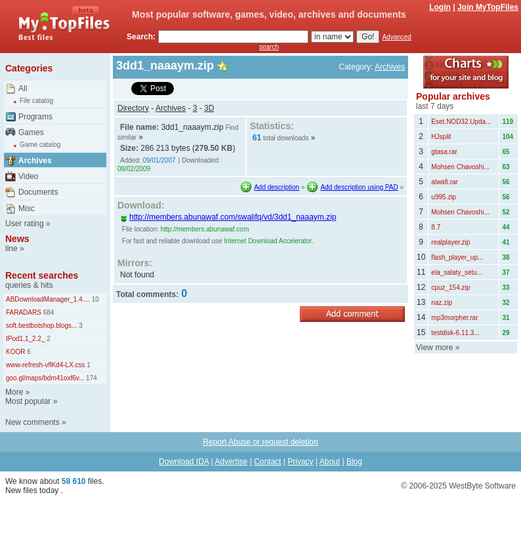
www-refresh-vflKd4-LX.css (45, 365)
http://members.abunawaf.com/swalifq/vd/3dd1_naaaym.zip (228, 217)
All (22, 88)
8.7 (435, 227)
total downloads (286, 138)
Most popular (28, 401)
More (14, 392)
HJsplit (441, 136)
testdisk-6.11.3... (455, 332)
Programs (35, 116)
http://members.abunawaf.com (205, 229)
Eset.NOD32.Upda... (461, 121)
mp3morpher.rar (454, 317)
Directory (133, 108)
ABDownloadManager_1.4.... (48, 299)
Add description (276, 187)
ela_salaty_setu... (456, 272)
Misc (26, 208)
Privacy (300, 461)
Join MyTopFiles (487, 7)
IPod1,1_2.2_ (25, 338)
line (11, 248)
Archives (35, 160)
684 (47, 312)
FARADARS (23, 312)
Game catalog (40, 144)
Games (31, 132)
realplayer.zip (450, 242)
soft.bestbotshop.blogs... (41, 325)
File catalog (36, 100)
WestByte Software (482, 485)
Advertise (231, 461)
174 (90, 378)
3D (209, 108)
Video (28, 176)
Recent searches (41, 275)
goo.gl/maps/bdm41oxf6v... (45, 378)
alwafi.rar (444, 182)
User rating (24, 223)
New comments (32, 422)
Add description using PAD (359, 187)
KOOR (15, 351)
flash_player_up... (457, 257)
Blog (354, 461)
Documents (38, 192)
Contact (267, 461)
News (17, 238)
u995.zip (443, 197)
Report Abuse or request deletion (260, 442)
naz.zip (441, 302)
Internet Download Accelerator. (268, 241)
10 (94, 299)
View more (434, 347)
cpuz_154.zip (450, 287)
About (330, 461)
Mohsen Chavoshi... (460, 166)
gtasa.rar (444, 151)
